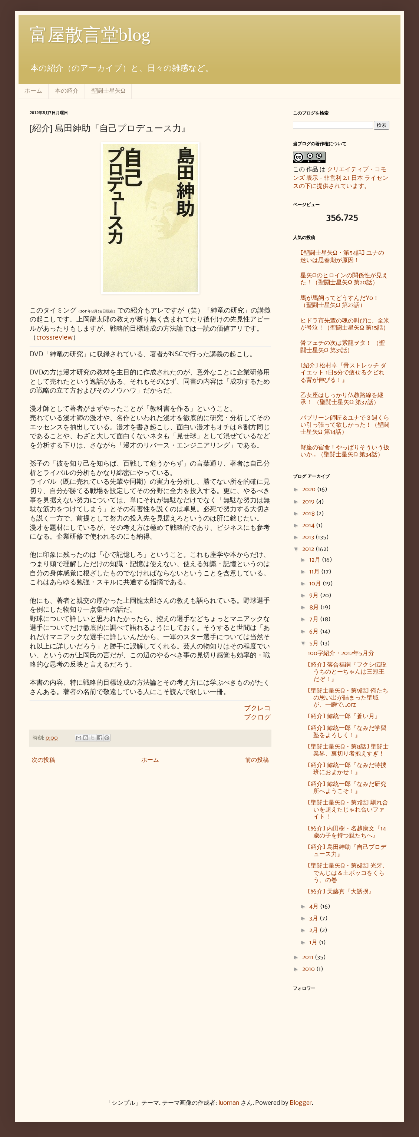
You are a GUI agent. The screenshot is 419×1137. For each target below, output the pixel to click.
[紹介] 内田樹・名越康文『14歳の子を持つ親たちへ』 (347, 832)
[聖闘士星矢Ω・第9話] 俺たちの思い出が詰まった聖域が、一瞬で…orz (348, 697)
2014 (309, 525)
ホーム (33, 90)
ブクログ (257, 717)
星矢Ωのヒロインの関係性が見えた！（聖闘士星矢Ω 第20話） (344, 279)
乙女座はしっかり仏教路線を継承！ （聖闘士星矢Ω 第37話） (341, 399)
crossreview (54, 337)
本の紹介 (67, 90)
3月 (314, 918)
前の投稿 (257, 760)
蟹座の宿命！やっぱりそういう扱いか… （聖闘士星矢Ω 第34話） (344, 451)
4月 (314, 906)
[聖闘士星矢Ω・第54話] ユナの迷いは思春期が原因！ (342, 256)
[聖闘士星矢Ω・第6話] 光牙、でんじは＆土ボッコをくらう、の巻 (348, 872)
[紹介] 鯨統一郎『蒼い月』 (344, 716)
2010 (309, 969)
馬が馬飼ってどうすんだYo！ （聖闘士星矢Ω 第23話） (339, 302)
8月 (314, 607)
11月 (315, 571)
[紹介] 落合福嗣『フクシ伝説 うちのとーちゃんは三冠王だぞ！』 (350, 671)
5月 (314, 643)
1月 (314, 942)
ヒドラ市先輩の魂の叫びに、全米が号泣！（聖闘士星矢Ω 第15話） (344, 324)
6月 (314, 631)
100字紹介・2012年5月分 (341, 653)
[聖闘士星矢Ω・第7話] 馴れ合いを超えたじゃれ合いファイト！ (348, 809)
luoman (228, 1103)
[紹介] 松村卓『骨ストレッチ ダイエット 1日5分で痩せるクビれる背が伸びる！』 (343, 372)
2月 (314, 930)
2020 (309, 489)
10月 (316, 583)
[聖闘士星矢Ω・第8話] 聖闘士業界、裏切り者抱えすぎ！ (348, 750)
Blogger (301, 1103)
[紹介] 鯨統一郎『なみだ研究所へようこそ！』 (347, 788)
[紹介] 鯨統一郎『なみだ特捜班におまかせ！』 (347, 769)
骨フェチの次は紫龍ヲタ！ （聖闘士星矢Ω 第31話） (342, 347)
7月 (314, 619)
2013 (309, 537)
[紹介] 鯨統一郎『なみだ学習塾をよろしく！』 (347, 732)
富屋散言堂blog (90, 34)
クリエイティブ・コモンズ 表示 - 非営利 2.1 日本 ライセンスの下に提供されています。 (340, 178)
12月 (315, 559)
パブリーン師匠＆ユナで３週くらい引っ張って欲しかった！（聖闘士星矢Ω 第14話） (344, 425)
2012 (309, 549)
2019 (309, 501)
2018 (309, 513)
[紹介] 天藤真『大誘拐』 (341, 891)
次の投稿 (43, 760)
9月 (314, 595)
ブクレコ (257, 708)
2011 (308, 957)
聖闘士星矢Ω (108, 90)
